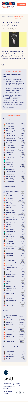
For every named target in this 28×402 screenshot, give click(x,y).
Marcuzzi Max (9, 162)
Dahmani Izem (10, 227)
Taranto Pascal (10, 181)
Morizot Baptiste (10, 169)
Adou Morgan (9, 195)
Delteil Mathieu (10, 229)
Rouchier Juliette (10, 176)
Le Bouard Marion (10, 260)
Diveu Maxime (9, 234)
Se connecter (21, 4)
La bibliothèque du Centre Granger (12, 385)
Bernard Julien (10, 128)
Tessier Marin (9, 298)
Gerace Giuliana (10, 243)
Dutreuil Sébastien (11, 143)
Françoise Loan (10, 239)
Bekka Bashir (9, 207)
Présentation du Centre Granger (11, 383)
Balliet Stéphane (10, 203)
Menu (2, 12)
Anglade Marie (10, 126)
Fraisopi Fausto (10, 236)
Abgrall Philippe (10, 123)
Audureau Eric (9, 320)
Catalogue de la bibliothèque (14, 104)
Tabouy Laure (9, 296)
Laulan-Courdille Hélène (12, 258)
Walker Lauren (10, 305)
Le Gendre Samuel (11, 263)
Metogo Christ (10, 272)
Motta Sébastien (10, 171)
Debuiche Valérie (10, 138)
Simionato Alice (10, 339)
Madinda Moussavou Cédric (11, 268)
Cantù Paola (9, 133)
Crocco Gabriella (10, 135)
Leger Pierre (9, 329)
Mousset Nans (10, 276)
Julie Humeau (14, 98)
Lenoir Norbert (10, 157)
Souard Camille (10, 293)
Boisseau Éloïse (10, 217)
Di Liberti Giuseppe (11, 140)
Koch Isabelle (9, 152)
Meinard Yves (9, 164)
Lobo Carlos (9, 334)
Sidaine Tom (9, 291)
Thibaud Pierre (10, 341)
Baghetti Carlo (10, 322)
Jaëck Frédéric (10, 150)
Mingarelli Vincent (11, 274)
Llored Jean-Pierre (11, 332)
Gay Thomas (9, 241)
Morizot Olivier (10, 167)
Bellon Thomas (10, 210)
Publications (9, 16)
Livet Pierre (9, 265)
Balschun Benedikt (11, 205)
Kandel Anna (9, 253)
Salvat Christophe (10, 179)
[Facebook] (17, 392)
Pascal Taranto (18, 95)
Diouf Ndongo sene (11, 231)
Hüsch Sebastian (10, 147)
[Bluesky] (20, 392)
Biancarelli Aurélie (10, 215)
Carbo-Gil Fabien (10, 222)
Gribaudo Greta (10, 248)
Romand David (10, 336)
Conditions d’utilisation (9, 386)
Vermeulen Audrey (11, 300)
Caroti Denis (9, 327)
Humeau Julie (9, 354)
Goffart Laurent (10, 145)
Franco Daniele (10, 351)
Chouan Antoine (10, 224)
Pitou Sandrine (10, 356)
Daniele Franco (14, 102)
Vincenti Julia (9, 303)
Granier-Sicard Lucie (11, 246)
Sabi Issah (8, 284)
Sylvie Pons (15, 100)
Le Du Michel (9, 155)
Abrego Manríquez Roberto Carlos (13, 192)
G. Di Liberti (18, 29)
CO (3, 64)
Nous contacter (7, 388)
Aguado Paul (9, 198)
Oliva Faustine (9, 279)
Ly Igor (7, 159)
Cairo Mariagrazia (10, 131)
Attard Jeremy (9, 200)
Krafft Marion (9, 255)
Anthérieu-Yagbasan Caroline (11, 316)
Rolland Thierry (10, 174)
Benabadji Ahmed (10, 212)
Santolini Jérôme (10, 286)
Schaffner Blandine (11, 288)
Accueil (3, 16)
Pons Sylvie (9, 359)
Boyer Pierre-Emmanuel (12, 219)
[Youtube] (23, 392)
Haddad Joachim (10, 251)
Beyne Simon (9, 324)
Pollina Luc (9, 281)
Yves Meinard (16, 97)
